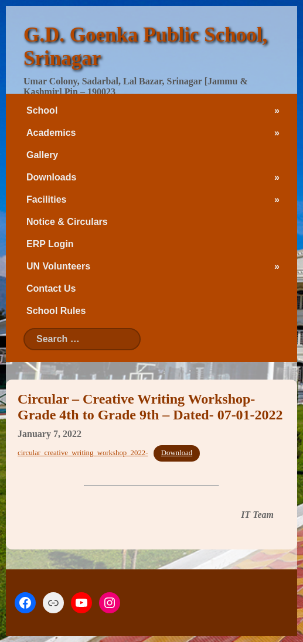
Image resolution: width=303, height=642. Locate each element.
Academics (51, 133)
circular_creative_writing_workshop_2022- (83, 453)
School (41, 110)
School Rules (56, 311)
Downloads (51, 177)
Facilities (46, 199)
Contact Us (51, 288)
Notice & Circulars (67, 222)
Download (176, 453)
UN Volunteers (58, 266)
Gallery (42, 155)
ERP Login (50, 244)
